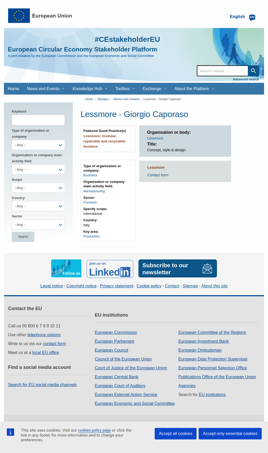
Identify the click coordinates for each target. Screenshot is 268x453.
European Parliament (114, 340)
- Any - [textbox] (20, 145)
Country (18, 198)
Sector (17, 216)
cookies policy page (94, 430)
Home (89, 99)
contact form (54, 343)
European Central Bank (116, 376)
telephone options (43, 334)
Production (91, 236)
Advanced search (246, 79)
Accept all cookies (175, 433)
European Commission (116, 331)
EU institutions (212, 394)
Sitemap (190, 285)
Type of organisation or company (30, 133)
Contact (172, 285)
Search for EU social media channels (42, 384)
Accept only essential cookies (230, 433)
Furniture (90, 202)
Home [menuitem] (13, 88)
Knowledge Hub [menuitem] (87, 88)
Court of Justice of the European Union (131, 367)
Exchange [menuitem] (152, 88)
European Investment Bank (203, 340)
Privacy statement (116, 285)
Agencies (187, 385)
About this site (214, 285)
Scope (17, 180)
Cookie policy (149, 285)
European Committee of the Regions (212, 331)
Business (90, 175)
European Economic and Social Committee (135, 402)
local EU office (45, 352)
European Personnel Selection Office (212, 367)
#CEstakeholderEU (125, 39)
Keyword (19, 111)
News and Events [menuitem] (43, 88)
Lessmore (155, 138)
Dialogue (103, 99)
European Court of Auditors (120, 385)
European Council (111, 349)
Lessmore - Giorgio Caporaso (162, 99)
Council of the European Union (123, 358)
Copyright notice (81, 285)
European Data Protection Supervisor (213, 358)
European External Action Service (126, 394)
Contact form (157, 175)
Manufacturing (94, 191)
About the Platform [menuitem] (192, 88)
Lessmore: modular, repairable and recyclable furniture (103, 141)
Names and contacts (126, 99)
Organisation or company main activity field (37, 158)
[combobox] (38, 145)
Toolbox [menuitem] (122, 88)
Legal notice (51, 285)
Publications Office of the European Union (217, 376)
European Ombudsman (199, 349)
